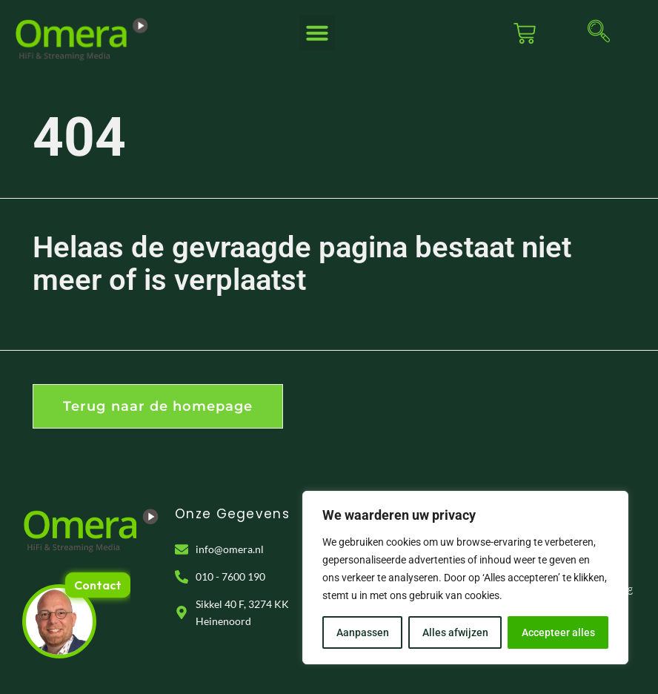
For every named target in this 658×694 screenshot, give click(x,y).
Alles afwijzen (455, 632)
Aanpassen (362, 632)
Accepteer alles (558, 632)
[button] (317, 32)
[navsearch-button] (599, 33)
